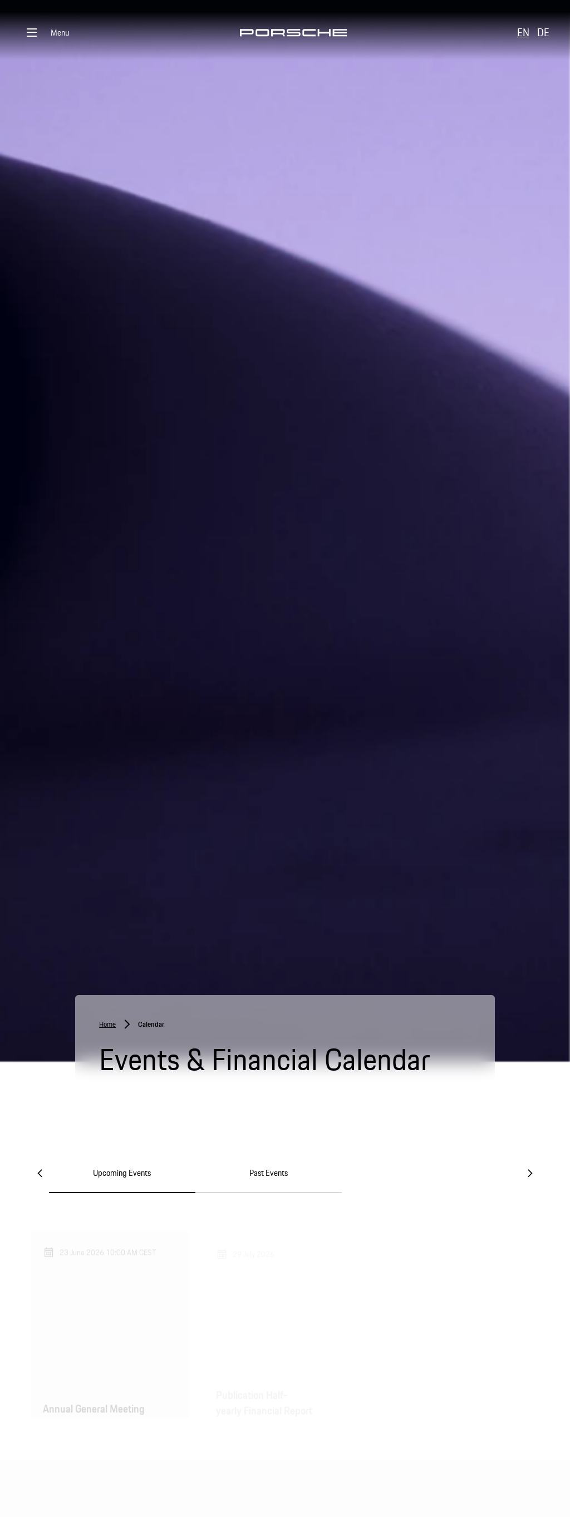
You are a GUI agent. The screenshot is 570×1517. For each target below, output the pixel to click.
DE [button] (543, 32)
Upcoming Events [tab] (122, 1173)
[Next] (530, 1173)
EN (523, 32)
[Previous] (40, 1173)
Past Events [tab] (268, 1173)
